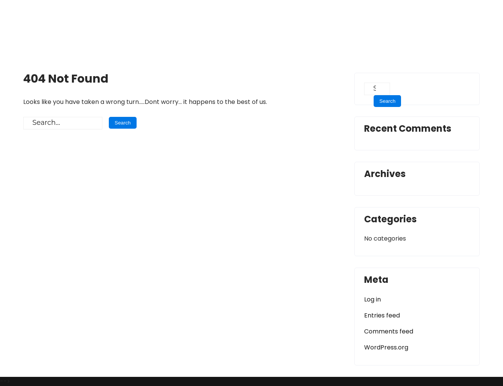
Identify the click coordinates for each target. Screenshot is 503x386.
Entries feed (382, 315)
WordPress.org (386, 347)
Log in (372, 299)
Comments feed (388, 331)
